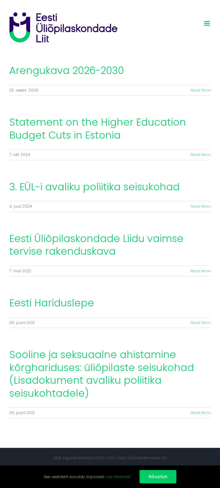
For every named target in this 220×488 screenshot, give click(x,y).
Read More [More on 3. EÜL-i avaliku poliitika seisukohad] (201, 206)
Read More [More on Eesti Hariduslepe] (201, 323)
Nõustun (158, 476)
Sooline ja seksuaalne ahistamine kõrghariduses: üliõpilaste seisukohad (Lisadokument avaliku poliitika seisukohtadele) (101, 374)
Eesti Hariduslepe (51, 303)
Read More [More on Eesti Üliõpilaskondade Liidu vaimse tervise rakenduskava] (201, 271)
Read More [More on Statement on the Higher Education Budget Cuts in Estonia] (201, 155)
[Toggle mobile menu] (207, 23)
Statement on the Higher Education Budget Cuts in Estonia (97, 128)
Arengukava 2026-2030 (66, 70)
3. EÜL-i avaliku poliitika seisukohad (94, 187)
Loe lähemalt (118, 477)
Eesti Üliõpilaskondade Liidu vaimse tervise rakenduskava (96, 244)
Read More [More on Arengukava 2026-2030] (201, 90)
